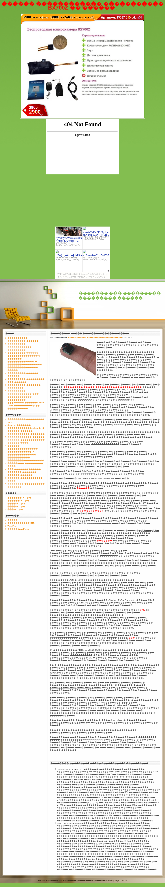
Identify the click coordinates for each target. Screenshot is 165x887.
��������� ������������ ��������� (20, 347)
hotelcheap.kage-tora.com (116, 880)
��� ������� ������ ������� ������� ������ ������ (24, 472)
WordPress (13, 526)
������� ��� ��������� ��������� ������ (119, 295)
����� (13, 520)
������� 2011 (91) (19, 498)
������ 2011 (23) (18, 500)
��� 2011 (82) (15, 509)
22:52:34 (78, 823)
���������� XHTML (21, 523)
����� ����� (18, 408)
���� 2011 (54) (16, 503)
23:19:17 (80, 769)
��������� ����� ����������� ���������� (89, 333)
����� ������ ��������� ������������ (95, 337)
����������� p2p (21, 451)
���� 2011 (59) (16, 506)
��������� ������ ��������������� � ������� (24, 356)
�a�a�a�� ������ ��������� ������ (129, 708)
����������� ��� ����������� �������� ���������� (26, 457)
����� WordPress (18, 529)
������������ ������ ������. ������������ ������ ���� (26, 440)
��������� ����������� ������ (101, 623)
